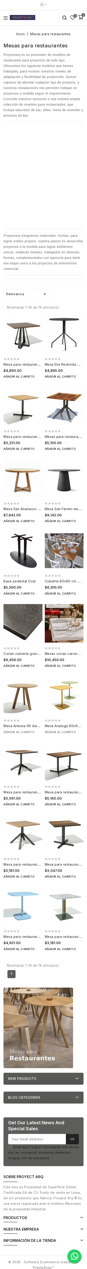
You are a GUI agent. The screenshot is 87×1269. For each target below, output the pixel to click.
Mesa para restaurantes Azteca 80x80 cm (37, 864)
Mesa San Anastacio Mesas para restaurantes (40, 509)
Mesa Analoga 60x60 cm (65, 726)
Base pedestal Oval (19, 581)
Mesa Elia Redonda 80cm (65, 364)
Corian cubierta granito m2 (25, 654)
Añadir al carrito (19, 376)
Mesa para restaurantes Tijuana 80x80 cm (38, 792)
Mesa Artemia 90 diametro (24, 726)
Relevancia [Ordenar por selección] (27, 294)
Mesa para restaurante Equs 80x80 (32, 437)
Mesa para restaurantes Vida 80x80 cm (35, 364)
